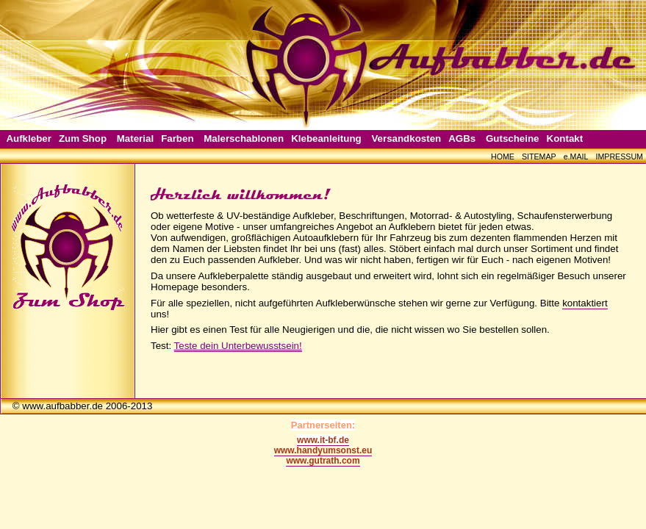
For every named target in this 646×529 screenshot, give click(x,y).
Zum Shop (83, 138)
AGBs (461, 138)
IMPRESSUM (619, 156)
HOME (502, 156)
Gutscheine (512, 138)
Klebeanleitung (326, 138)
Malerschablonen (244, 138)
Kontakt (565, 138)
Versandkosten (406, 138)
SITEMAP (539, 156)
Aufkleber (28, 138)
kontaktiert (585, 303)
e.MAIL (576, 156)
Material (135, 138)
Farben (177, 138)
